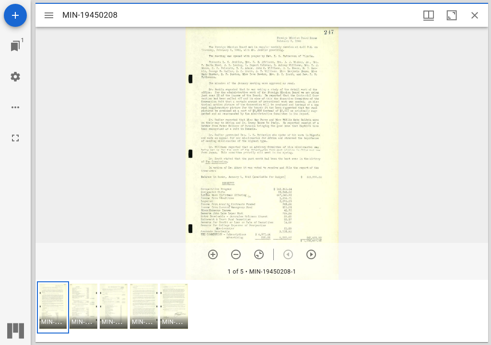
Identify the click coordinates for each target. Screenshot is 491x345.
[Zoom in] (212, 254)
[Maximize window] (451, 15)
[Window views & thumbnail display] (428, 15)
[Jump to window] (15, 46)
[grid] (261, 311)
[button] (53, 307)
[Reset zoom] (258, 254)
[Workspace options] (15, 107)
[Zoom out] (235, 254)
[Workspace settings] (15, 76)
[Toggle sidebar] (48, 15)
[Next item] (311, 254)
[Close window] (474, 15)
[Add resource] (15, 15)
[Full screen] (15, 138)
